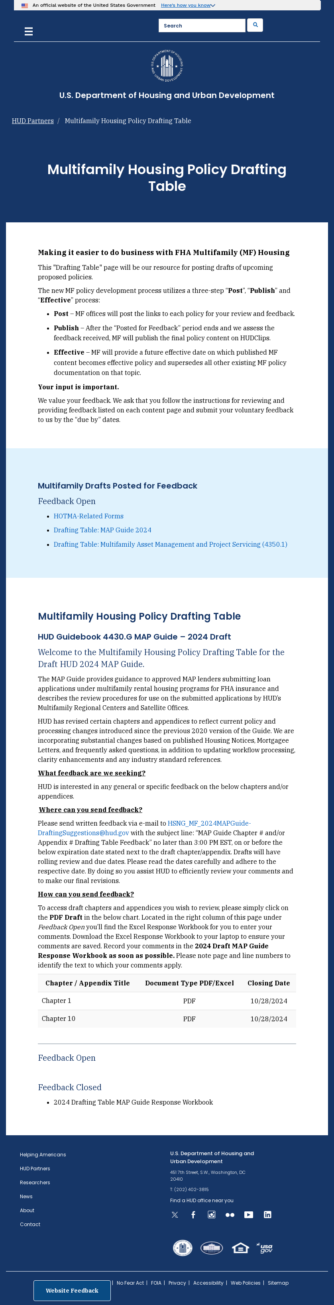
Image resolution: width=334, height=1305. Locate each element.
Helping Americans (43, 1154)
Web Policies (246, 1282)
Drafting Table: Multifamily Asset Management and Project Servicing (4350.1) (170, 544)
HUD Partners (33, 121)
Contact (30, 1224)
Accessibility (208, 1282)
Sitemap (278, 1282)
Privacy (177, 1282)
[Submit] (255, 25)
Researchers (35, 1182)
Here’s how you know (186, 5)
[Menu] (28, 30)
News (26, 1196)
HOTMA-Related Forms (89, 516)
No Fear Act (130, 1282)
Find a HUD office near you (202, 1200)
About (27, 1210)
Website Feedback (72, 1290)
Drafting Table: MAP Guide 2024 (102, 530)
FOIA (156, 1282)
